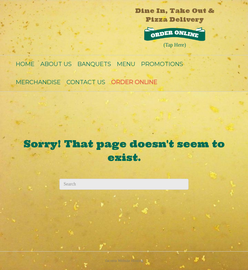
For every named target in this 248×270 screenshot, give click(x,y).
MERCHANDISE (38, 82)
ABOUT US (56, 64)
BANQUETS (94, 64)
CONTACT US (86, 82)
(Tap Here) (174, 45)
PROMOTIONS (162, 64)
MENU (126, 64)
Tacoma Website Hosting (124, 260)
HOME (25, 64)
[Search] (124, 184)
